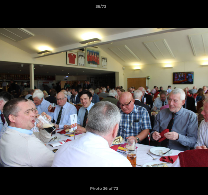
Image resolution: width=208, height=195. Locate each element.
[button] (188, 7)
